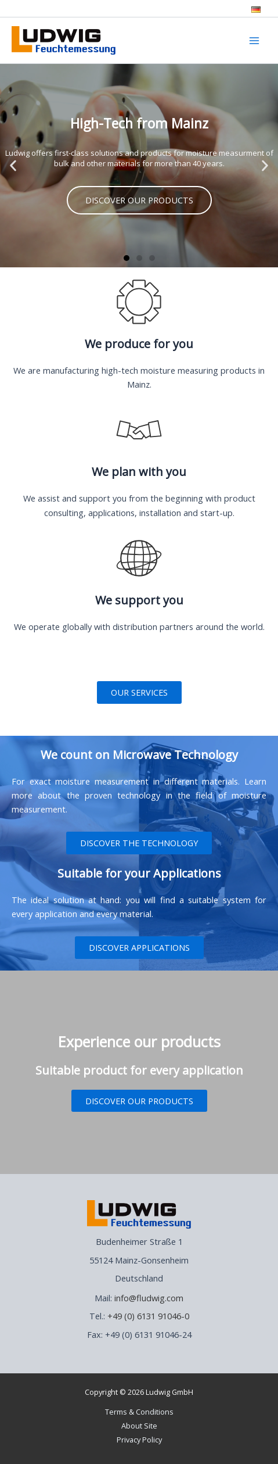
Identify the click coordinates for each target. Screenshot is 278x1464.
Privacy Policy (139, 1439)
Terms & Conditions (139, 1411)
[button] (13, 166)
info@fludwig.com (148, 1298)
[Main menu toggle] (254, 40)
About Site (139, 1425)
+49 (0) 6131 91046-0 (148, 1316)
